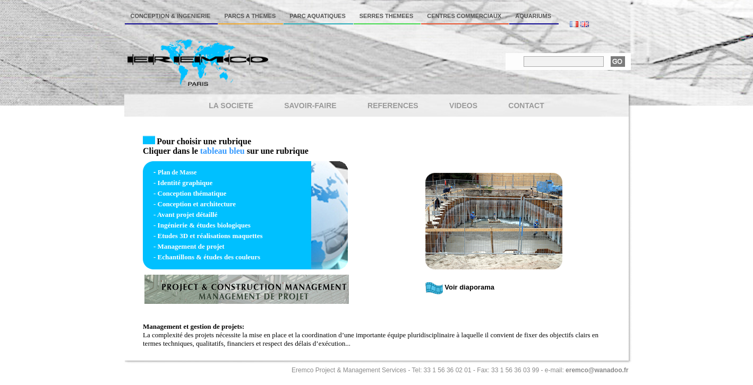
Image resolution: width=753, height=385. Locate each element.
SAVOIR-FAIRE (310, 105)
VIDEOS (463, 105)
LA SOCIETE (231, 105)
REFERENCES (392, 105)
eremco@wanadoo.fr (597, 370)
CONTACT (526, 105)
